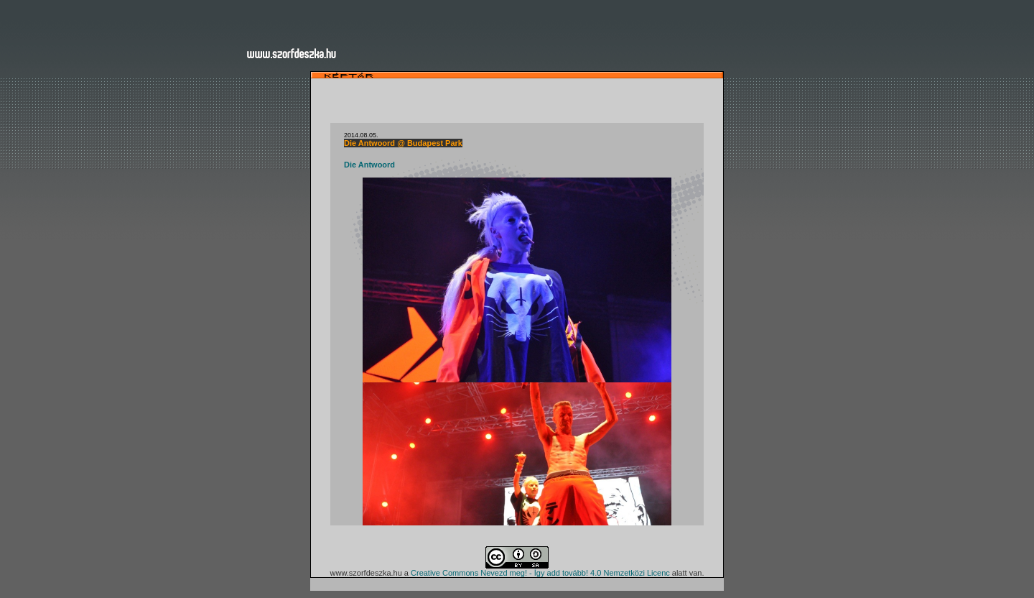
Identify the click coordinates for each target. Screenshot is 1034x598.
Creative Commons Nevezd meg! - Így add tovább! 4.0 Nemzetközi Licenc (540, 573)
